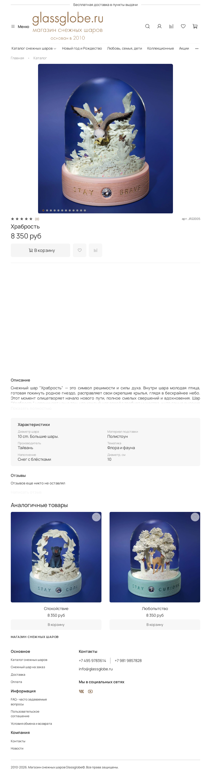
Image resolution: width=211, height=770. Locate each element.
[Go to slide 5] (58, 210)
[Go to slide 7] (66, 210)
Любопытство (155, 608)
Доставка (18, 674)
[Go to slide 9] (73, 210)
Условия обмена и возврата (31, 724)
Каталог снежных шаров (34, 48)
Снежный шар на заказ (28, 667)
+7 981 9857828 (128, 660)
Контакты (18, 741)
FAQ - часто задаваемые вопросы (29, 701)
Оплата (16, 682)
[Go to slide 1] (43, 210)
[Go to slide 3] (51, 210)
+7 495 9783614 (92, 660)
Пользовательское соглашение (25, 714)
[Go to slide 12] (85, 210)
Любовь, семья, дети (124, 48)
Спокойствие (56, 608)
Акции (184, 48)
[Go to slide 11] (81, 210)
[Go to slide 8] (70, 210)
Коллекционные (160, 48)
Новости (17, 748)
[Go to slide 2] (47, 210)
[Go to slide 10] (77, 210)
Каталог (40, 58)
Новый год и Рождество (82, 48)
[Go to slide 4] (55, 210)
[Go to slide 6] (62, 210)
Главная (17, 58)
